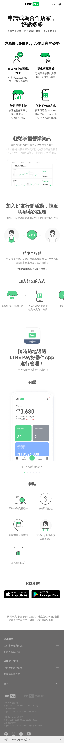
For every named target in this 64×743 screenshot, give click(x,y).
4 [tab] (33, 472)
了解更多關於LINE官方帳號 (30, 268)
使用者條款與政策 (13, 645)
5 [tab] (36, 472)
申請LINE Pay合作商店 (16, 739)
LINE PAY (32, 4)
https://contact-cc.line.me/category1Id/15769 (23, 725)
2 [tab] (27, 472)
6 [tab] (39, 472)
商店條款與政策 (12, 652)
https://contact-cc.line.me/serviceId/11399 (22, 711)
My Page (53, 4)
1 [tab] (24, 472)
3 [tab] (30, 472)
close (60, 739)
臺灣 (6, 683)
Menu (4, 4)
